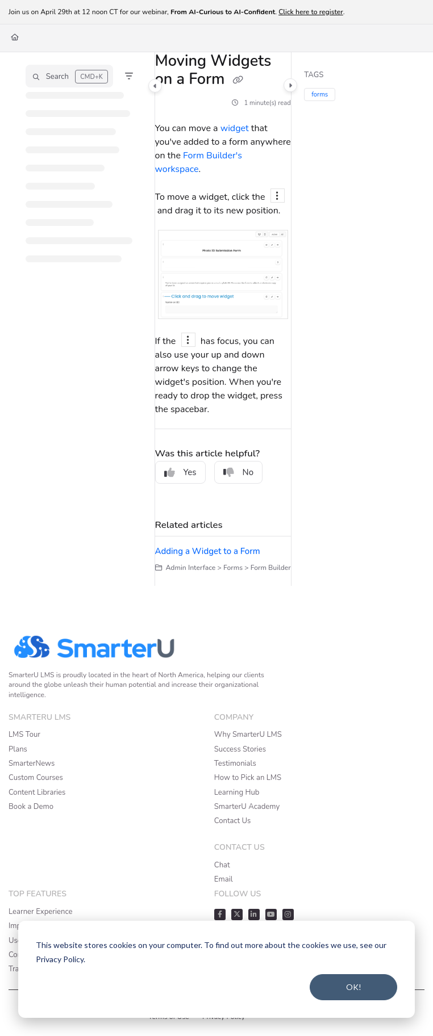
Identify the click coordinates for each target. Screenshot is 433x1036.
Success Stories (240, 749)
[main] (223, 319)
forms (319, 94)
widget (234, 128)
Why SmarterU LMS (248, 734)
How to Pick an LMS (247, 778)
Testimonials (235, 763)
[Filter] (129, 76)
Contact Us (232, 821)
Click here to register (310, 11)
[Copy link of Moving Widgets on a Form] (238, 81)
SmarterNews (32, 763)
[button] (69, 76)
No (238, 472)
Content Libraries (37, 792)
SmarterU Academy (247, 807)
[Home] (15, 37)
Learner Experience (40, 912)
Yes (180, 472)
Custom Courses (36, 778)
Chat (222, 865)
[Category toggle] (155, 86)
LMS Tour (24, 734)
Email (223, 879)
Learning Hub (237, 792)
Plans (18, 749)
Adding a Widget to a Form (207, 551)
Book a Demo (31, 807)
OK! (353, 987)
